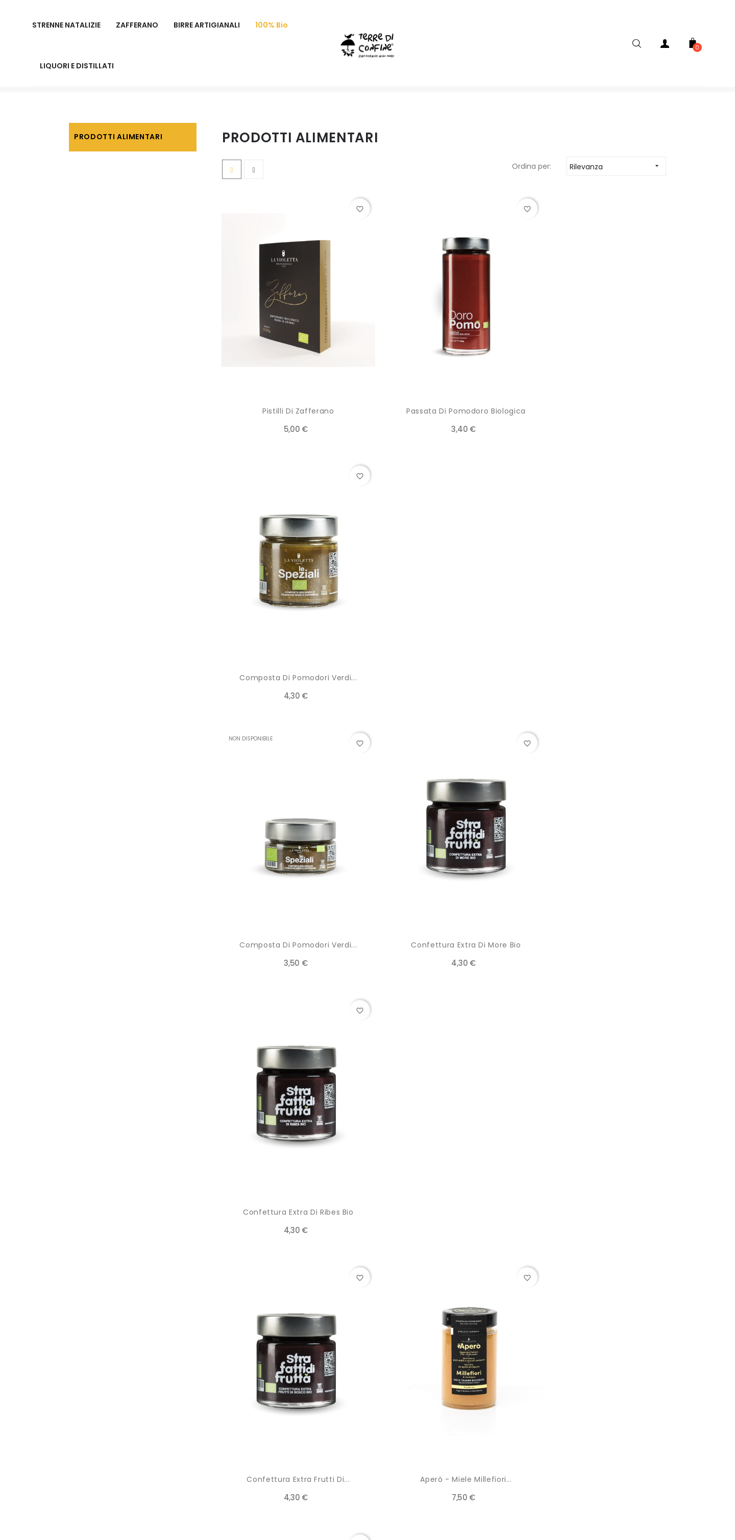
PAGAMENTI (179, 1385)
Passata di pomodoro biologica (444, 421)
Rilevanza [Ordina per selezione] (618, 197)
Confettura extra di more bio (444, 670)
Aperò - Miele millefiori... (444, 918)
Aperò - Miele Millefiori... (597, 918)
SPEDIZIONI (177, 1406)
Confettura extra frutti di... (290, 918)
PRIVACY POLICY (187, 1426)
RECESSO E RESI (329, 1385)
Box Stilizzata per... (291, 1167)
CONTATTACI (326, 1406)
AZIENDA (173, 1365)
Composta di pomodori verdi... (597, 421)
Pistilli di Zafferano (291, 421)
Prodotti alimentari (118, 167)
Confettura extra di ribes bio (597, 670)
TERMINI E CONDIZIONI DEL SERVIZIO (363, 1365)
